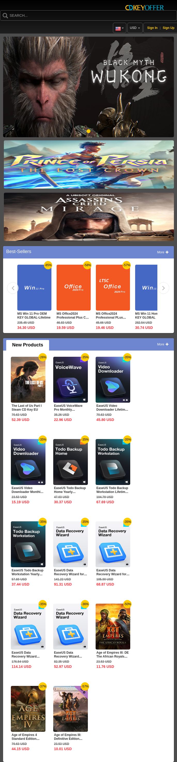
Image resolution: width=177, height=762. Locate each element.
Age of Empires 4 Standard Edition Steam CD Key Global (27, 738)
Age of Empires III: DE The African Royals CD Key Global (112, 656)
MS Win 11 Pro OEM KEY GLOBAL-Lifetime (33, 315)
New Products (27, 344)
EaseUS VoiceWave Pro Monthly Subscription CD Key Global (69, 411)
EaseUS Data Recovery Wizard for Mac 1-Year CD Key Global (69, 576)
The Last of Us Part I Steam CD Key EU (27, 407)
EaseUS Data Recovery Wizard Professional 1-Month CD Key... (70, 658)
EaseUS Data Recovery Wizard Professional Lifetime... (24, 658)
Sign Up (168, 28)
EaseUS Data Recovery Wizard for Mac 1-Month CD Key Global (111, 576)
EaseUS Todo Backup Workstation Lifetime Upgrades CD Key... (112, 492)
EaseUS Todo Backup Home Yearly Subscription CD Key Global (70, 493)
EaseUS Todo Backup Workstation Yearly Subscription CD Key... (27, 576)
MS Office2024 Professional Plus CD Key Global (72, 317)
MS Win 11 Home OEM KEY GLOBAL (151, 315)
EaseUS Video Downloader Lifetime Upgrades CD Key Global (111, 411)
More (163, 252)
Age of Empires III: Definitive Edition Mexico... (67, 738)
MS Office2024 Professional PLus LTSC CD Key (109, 317)
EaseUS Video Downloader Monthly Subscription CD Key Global (27, 493)
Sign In (152, 28)
